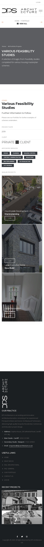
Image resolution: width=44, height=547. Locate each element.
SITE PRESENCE (8, 165)
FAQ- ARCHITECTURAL (11, 465)
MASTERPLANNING (9, 161)
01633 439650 (30, 442)
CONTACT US (8, 476)
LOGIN (38, 2)
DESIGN (6, 153)
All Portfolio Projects (14, 46)
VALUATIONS (29, 157)
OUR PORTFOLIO (10, 472)
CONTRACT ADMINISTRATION (12, 157)
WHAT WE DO (9, 461)
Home (4, 46)
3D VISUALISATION (24, 161)
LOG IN (6, 480)
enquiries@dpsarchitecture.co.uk (21, 446)
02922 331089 (24, 438)
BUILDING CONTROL (29, 153)
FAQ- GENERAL (9, 469)
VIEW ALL (22, 23)
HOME (17, 21)
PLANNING (16, 153)
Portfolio (16, 117)
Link (9, 218)
